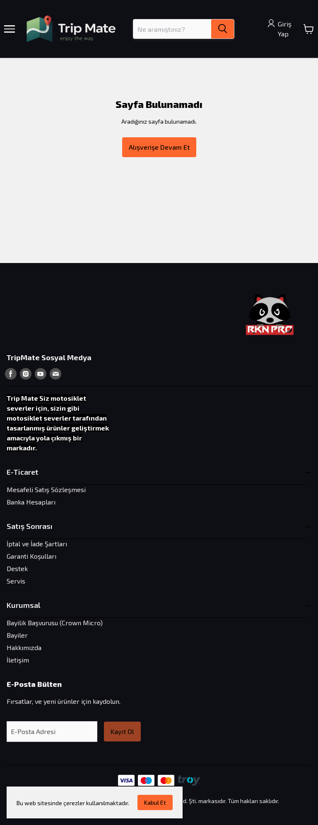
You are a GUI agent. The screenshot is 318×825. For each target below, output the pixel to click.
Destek (17, 568)
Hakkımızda (24, 647)
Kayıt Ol (122, 731)
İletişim (18, 660)
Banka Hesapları (31, 502)
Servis (16, 581)
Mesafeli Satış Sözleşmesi (46, 489)
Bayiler (17, 635)
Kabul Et (155, 802)
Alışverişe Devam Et (159, 147)
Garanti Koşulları (31, 556)
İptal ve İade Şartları (37, 544)
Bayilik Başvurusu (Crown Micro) (55, 623)
